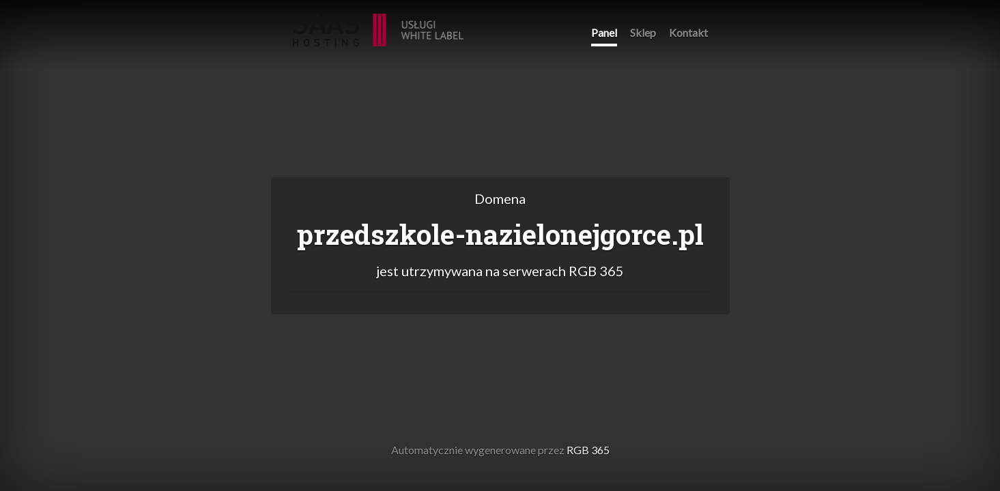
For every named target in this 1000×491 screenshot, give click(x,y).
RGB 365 (378, 23)
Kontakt (688, 32)
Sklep (643, 32)
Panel (604, 32)
